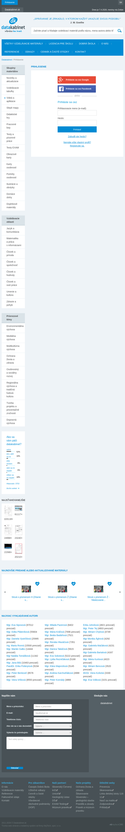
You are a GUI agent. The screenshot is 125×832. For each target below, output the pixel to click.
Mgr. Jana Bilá (14, 662)
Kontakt (80, 51)
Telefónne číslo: (14, 719)
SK (120, 2)
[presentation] (31, 757)
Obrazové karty (11, 156)
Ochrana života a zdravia (11, 359)
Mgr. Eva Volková (92, 680)
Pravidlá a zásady (85, 804)
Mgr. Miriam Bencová (93, 666)
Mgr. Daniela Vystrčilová (19, 638)
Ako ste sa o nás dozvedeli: (19, 726)
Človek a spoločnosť (12, 263)
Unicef (55, 793)
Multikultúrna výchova (13, 348)
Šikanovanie (82, 793)
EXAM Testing (59, 804)
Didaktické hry (12, 116)
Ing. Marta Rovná (15, 645)
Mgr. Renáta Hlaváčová (57, 642)
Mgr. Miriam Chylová (93, 632)
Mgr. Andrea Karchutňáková (59, 673)
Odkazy (30, 51)
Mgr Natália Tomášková (18, 656)
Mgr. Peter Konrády (54, 680)
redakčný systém (28, 826)
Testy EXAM (13, 147)
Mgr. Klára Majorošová (56, 666)
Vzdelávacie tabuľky (13, 90)
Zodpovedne (106, 804)
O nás (105, 43)
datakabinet (106, 703)
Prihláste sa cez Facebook (78, 89)
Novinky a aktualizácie (12, 80)
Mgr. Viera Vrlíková (16, 680)
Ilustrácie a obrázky (12, 186)
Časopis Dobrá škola (38, 786)
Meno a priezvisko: (15, 706)
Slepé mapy (13, 107)
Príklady (104, 807)
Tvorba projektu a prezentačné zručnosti (13, 408)
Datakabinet (7, 60)
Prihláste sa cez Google (77, 80)
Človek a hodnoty (11, 273)
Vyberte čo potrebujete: (17, 732)
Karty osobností (11, 166)
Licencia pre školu (61, 43)
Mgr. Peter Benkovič (17, 673)
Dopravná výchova (11, 421)
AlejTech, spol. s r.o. (52, 826)
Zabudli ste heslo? (77, 136)
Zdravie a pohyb (11, 303)
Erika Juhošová (91, 625)
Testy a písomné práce (11, 137)
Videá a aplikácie (11, 99)
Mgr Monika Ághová (93, 638)
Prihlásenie (9, 2)
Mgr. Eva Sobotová (54, 656)
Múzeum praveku (60, 807)
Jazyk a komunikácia (13, 230)
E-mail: (10, 713)
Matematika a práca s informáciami (14, 242)
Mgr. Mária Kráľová (54, 632)
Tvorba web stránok (10, 826)
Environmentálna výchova (15, 328)
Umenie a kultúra (11, 293)
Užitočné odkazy (36, 790)
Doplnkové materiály (12, 206)
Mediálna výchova (11, 338)
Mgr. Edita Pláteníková (18, 632)
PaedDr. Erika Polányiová (19, 666)
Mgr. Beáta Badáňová (56, 635)
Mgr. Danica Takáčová (56, 649)
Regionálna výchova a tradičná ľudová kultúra (12, 389)
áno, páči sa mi (10, 455)
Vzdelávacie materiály (13, 790)
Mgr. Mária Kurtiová (93, 659)
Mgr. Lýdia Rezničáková (57, 659)
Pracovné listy (11, 126)
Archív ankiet (12, 488)
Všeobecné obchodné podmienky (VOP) (39, 804)
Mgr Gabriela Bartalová (95, 652)
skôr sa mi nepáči (11, 469)
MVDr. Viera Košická (93, 673)
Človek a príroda (11, 253)
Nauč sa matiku (107, 800)
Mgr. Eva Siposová (16, 625)
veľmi (9, 450)
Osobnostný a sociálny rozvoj (13, 372)
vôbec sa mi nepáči (10, 476)
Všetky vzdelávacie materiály (24, 43)
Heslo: (61, 118)
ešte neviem (9, 462)
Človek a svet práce (12, 283)
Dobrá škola (87, 43)
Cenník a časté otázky (55, 51)
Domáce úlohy (11, 196)
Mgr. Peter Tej (90, 628)
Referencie (12, 51)
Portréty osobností (11, 176)
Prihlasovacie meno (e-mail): (72, 108)
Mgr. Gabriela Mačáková (95, 645)
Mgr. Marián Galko (16, 649)
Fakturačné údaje (10, 797)
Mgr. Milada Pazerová (56, 625)
